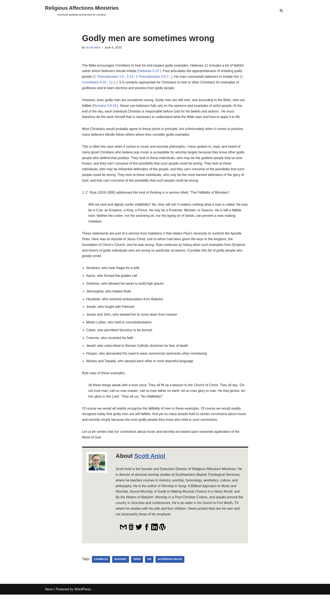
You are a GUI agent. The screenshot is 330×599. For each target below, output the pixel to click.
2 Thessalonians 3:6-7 (152, 77)
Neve (49, 593)
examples (101, 563)
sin (149, 563)
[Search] (281, 10)
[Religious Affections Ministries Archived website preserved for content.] (82, 10)
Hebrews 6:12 (149, 71)
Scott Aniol (93, 47)
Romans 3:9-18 (105, 106)
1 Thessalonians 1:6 (109, 77)
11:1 (112, 83)
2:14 (130, 77)
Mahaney (120, 563)
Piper (137, 563)
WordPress (82, 593)
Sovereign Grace (170, 563)
